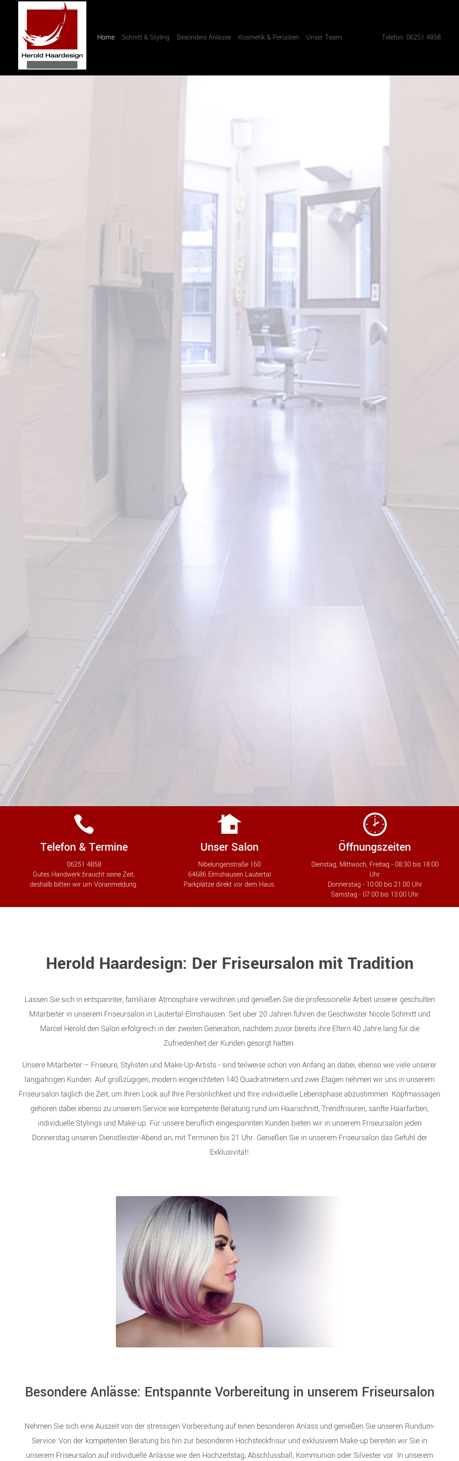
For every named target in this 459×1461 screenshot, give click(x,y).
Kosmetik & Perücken (268, 37)
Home (107, 37)
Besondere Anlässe (204, 37)
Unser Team (324, 37)
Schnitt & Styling (146, 37)
